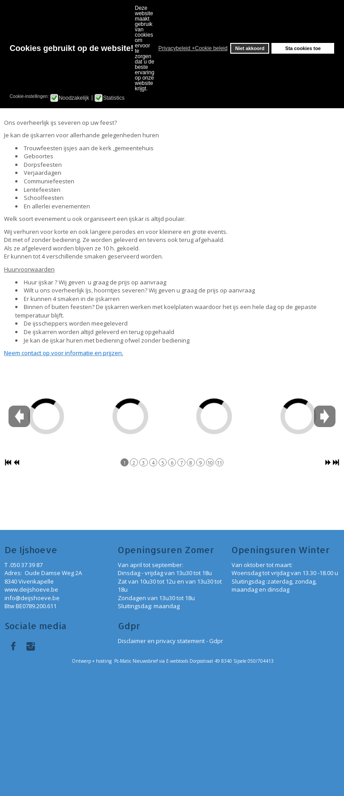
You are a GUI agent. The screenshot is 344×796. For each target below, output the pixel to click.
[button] (155, 48)
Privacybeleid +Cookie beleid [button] (193, 48)
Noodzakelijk (74, 98)
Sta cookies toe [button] (303, 48)
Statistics (114, 98)
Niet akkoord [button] (249, 48)
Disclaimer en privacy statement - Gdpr (170, 641)
